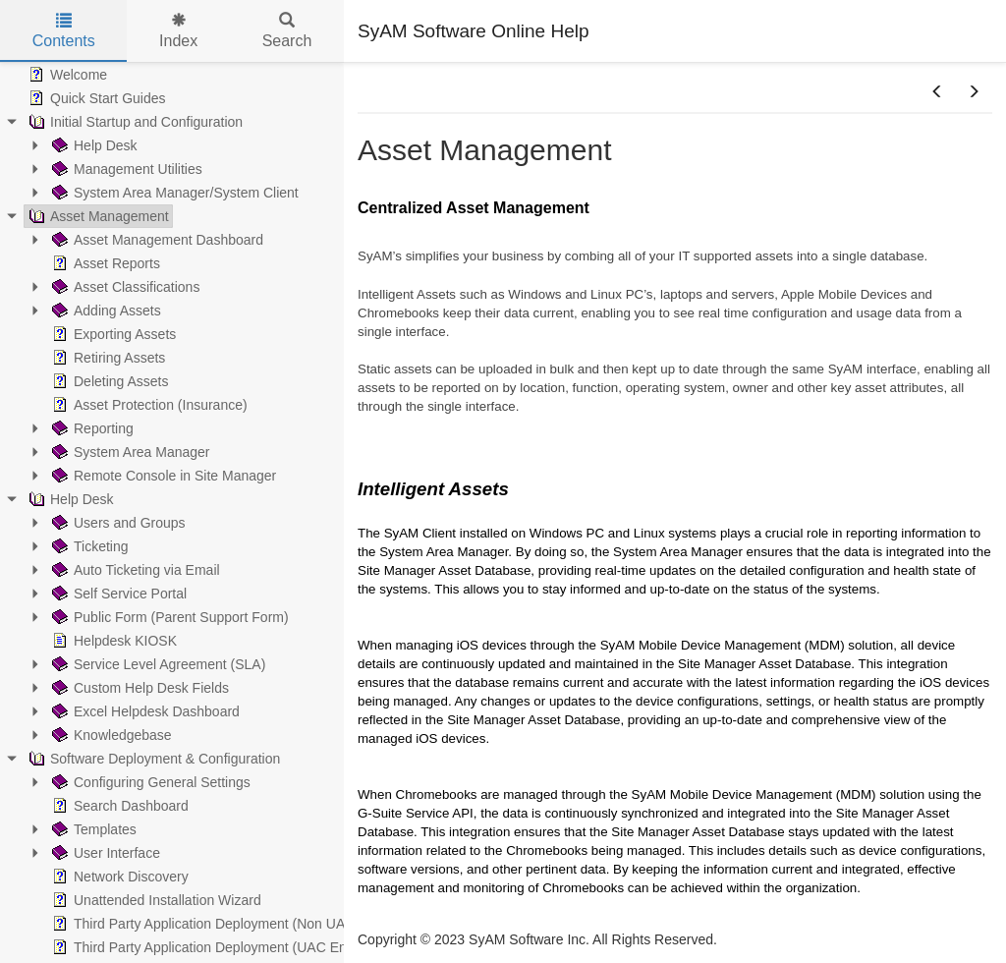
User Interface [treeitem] (104, 853)
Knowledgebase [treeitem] (110, 735)
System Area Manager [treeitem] (129, 452)
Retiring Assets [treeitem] (106, 357)
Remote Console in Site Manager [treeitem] (162, 475)
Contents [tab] (63, 31)
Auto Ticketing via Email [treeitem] (134, 570)
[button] (937, 92)
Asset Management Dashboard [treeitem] (155, 240)
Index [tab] (178, 31)
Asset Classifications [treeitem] (123, 287)
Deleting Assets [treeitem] (108, 381)
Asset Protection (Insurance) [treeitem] (148, 405)
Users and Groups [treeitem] (117, 523)
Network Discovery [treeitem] (118, 876)
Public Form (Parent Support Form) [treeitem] (168, 617)
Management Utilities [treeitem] (125, 169)
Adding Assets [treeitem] (104, 310)
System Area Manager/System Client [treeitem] (173, 192)
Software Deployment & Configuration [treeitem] (152, 758)
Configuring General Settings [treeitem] (149, 782)
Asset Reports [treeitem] (104, 263)
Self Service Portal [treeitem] (117, 593)
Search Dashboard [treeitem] (118, 806)
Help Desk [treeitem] (93, 145)
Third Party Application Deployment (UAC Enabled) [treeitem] (216, 947)
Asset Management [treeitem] (97, 216)
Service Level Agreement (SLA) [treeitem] (156, 664)
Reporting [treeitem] (91, 428)
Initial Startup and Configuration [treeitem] (134, 122)
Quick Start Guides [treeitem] (95, 98)
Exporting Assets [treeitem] (112, 334)
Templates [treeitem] (92, 829)
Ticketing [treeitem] (88, 546)
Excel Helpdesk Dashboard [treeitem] (144, 711)
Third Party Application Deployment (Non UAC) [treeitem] (204, 923)
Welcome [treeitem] (66, 74)
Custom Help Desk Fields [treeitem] (138, 688)
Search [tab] (287, 31)
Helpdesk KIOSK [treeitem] (112, 640)
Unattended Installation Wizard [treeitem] (154, 900)
